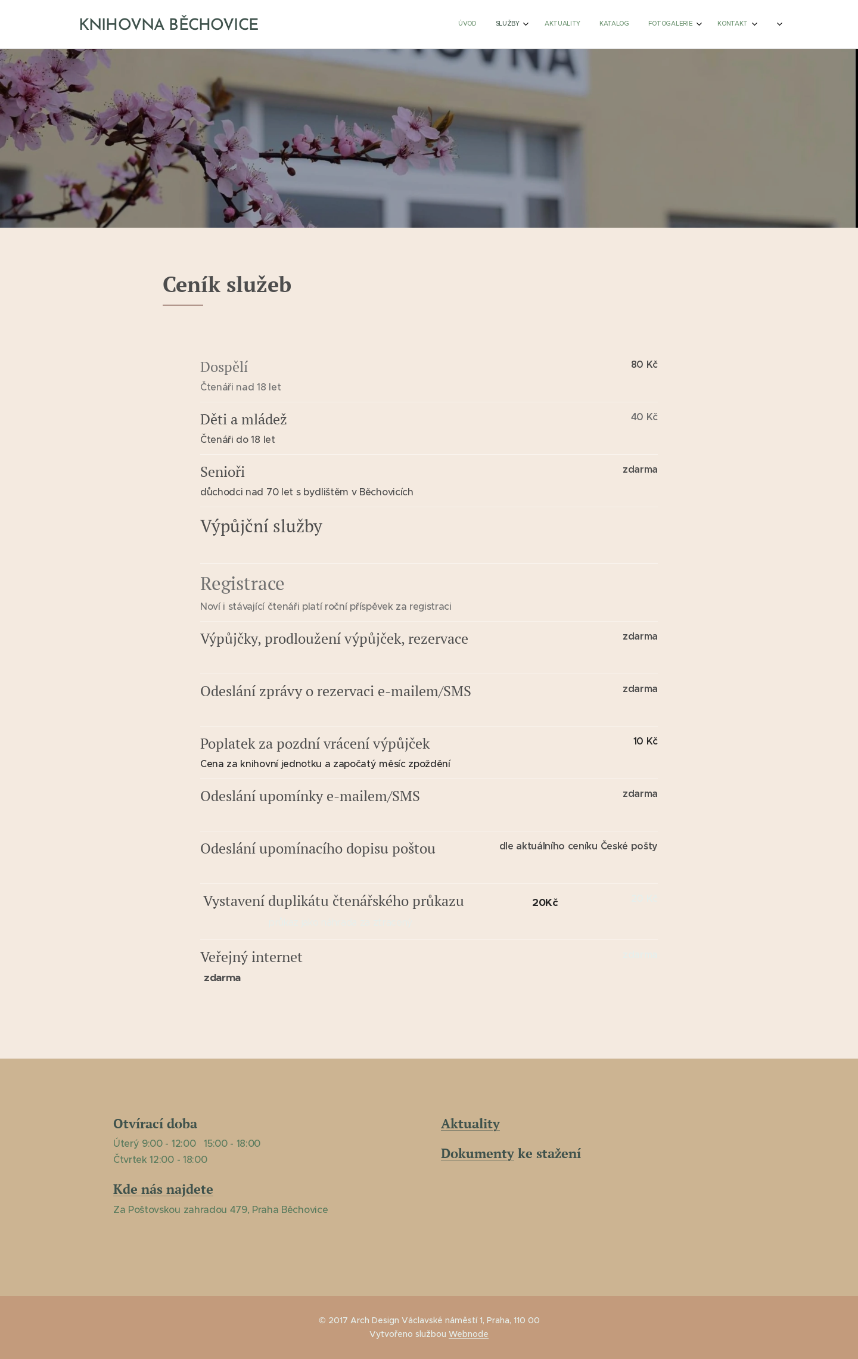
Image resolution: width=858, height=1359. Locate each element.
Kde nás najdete (163, 1189)
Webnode (469, 1334)
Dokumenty (477, 1153)
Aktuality (470, 1123)
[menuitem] (657, 24)
